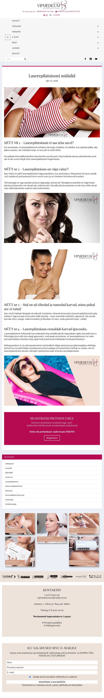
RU (50, 15)
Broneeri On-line (45, 11)
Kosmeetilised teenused (14, 495)
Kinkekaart (9, 464)
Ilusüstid (8, 468)
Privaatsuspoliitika (52, 622)
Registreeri (51, 438)
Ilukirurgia (9, 500)
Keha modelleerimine (13, 486)
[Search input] (15, 59)
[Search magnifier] (25, 59)
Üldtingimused (52, 625)
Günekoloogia (10, 504)
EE (47, 15)
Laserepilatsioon (35, 329)
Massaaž (8, 491)
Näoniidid (9, 473)
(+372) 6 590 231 (29, 11)
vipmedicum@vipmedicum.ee (68, 11)
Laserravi (9, 477)
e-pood (56, 15)
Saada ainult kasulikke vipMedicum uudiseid (52, 677)
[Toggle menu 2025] (7, 37)
